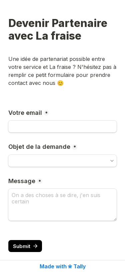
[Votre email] (62, 127)
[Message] (62, 205)
